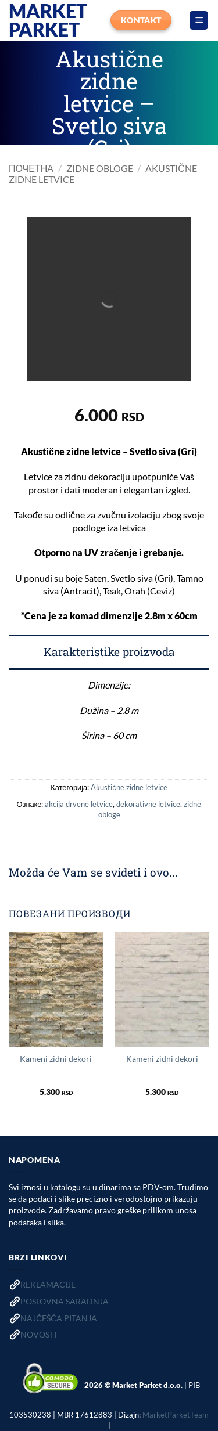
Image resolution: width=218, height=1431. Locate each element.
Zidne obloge (99, 168)
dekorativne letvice (148, 804)
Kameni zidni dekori (56, 1059)
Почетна (31, 168)
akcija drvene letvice (79, 804)
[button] (199, 20)
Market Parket (48, 20)
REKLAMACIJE (48, 1284)
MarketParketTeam (175, 1414)
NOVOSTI (38, 1334)
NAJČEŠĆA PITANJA (58, 1318)
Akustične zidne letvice (129, 787)
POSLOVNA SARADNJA (64, 1301)
